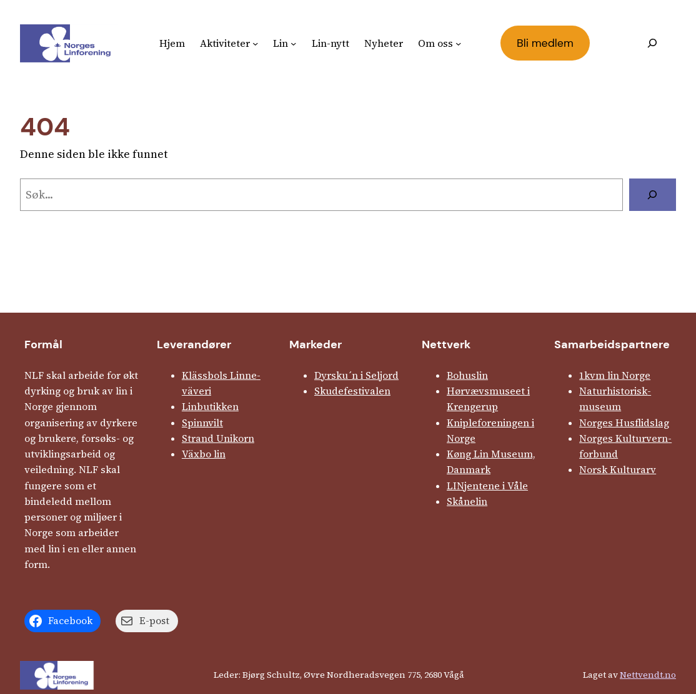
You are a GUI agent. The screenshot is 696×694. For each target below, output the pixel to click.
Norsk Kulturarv (617, 469)
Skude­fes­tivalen (352, 391)
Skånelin (467, 501)
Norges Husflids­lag (624, 422)
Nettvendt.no (648, 674)
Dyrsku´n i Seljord (356, 375)
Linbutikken (210, 406)
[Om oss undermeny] (458, 43)
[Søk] (652, 194)
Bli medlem (545, 43)
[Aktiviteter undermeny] (255, 43)
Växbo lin (204, 454)
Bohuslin (467, 375)
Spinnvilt (202, 422)
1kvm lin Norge (614, 375)
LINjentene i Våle (487, 485)
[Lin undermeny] (293, 43)
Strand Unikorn (218, 438)
